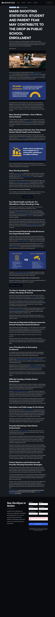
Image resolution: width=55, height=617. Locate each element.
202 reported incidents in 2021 (34, 75)
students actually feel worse (23, 241)
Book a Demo (49, 2)
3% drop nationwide (22, 137)
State (40, 511)
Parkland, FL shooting (23, 430)
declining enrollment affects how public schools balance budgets (29, 359)
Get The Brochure (27, 196)
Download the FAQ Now (15, 285)
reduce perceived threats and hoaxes (16, 309)
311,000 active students (28, 409)
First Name (31, 502)
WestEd (32, 364)
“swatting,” (33, 297)
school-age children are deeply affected (23, 212)
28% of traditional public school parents (21, 182)
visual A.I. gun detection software (20, 272)
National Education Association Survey (20, 391)
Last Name (41, 502)
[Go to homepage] (8, 2)
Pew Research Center (18, 173)
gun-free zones (29, 121)
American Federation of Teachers (34, 224)
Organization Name (32, 511)
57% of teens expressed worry (27, 176)
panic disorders (30, 215)
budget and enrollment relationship (36, 366)
